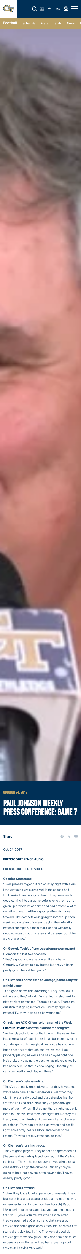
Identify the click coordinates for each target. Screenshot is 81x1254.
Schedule (28, 23)
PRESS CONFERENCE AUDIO (23, 859)
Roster (44, 23)
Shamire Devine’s (15, 1028)
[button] (35, 9)
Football (10, 23)
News (71, 23)
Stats (58, 23)
